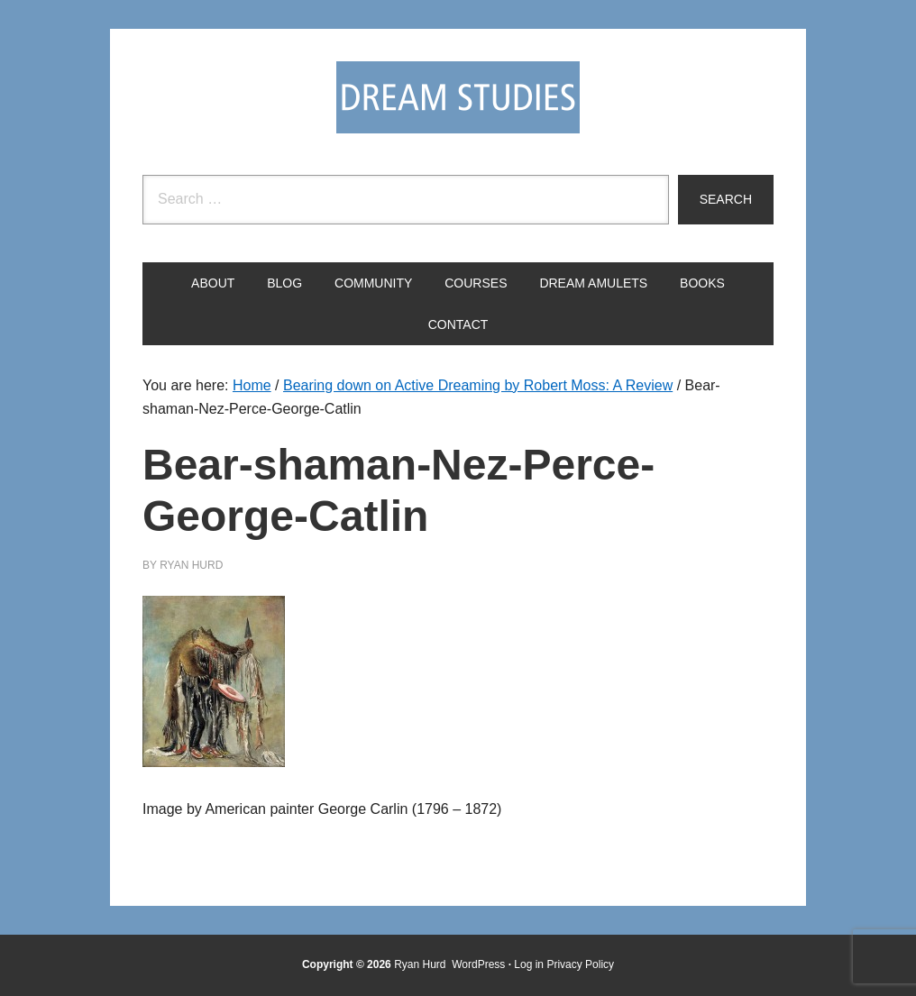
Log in (529, 964)
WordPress (478, 964)
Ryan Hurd (421, 964)
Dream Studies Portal (458, 97)
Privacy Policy (580, 964)
